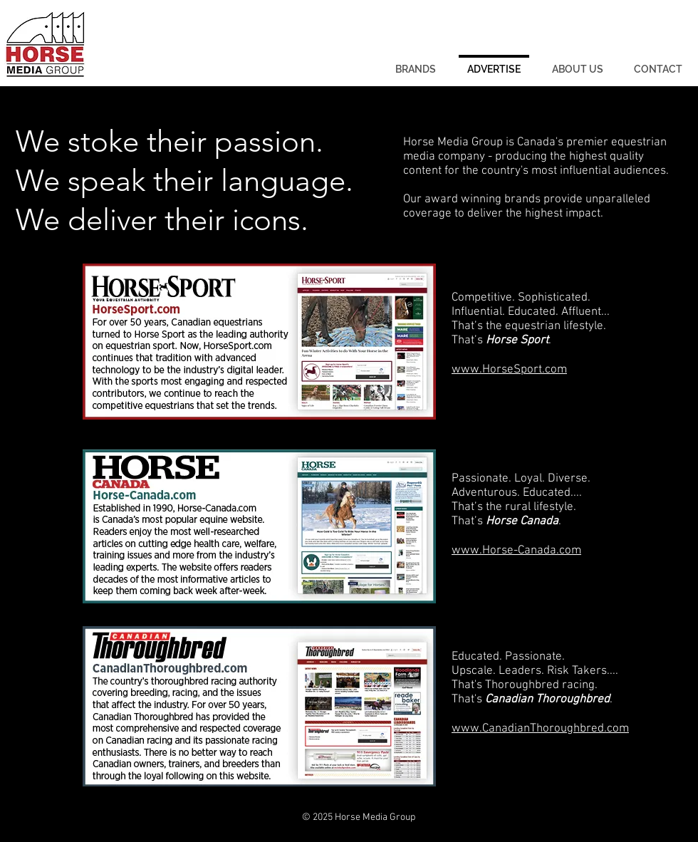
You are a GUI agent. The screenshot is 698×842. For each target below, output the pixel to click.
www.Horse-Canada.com (516, 551)
